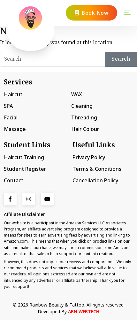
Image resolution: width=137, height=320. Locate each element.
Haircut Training (24, 157)
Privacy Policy (88, 157)
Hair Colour (85, 129)
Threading (84, 117)
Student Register (25, 168)
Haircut (13, 94)
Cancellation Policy (95, 180)
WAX (76, 94)
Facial (11, 117)
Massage (15, 129)
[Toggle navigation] (127, 13)
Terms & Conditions (96, 168)
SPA (8, 105)
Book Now (92, 12)
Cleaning (82, 105)
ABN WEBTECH (83, 311)
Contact (13, 180)
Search (120, 59)
